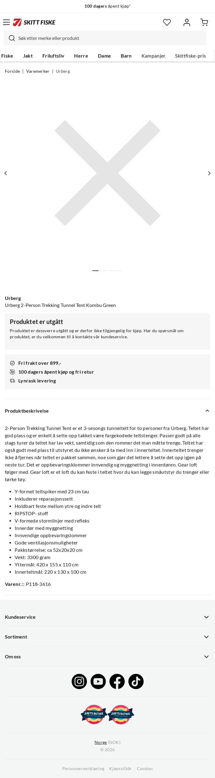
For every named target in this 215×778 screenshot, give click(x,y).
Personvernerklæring (83, 768)
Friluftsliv (53, 55)
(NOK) (107, 742)
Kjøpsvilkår (120, 768)
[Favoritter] (167, 22)
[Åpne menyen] (6, 22)
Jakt (28, 55)
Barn (126, 55)
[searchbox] (110, 38)
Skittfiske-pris (190, 55)
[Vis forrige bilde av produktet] (6, 173)
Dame (104, 55)
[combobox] (105, 38)
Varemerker (38, 71)
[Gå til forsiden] (34, 22)
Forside (12, 71)
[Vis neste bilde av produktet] (209, 173)
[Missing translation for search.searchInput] (9, 38)
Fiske (7, 55)
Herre (81, 55)
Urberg (63, 71)
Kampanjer (154, 55)
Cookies (145, 768)
